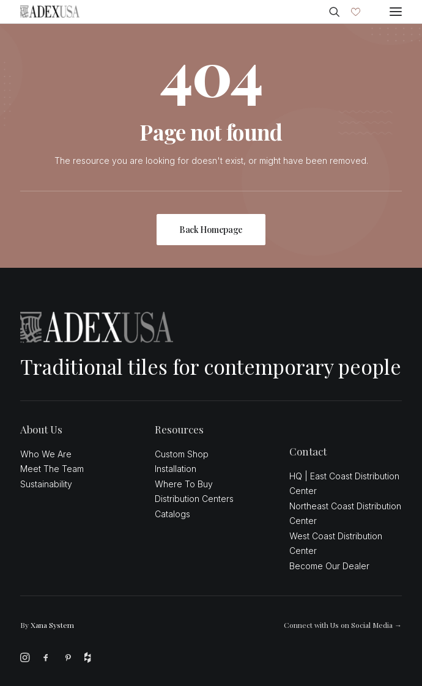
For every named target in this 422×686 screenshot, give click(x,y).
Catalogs (172, 514)
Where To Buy (184, 484)
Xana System (52, 625)
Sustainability (46, 484)
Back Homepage (211, 229)
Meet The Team (52, 468)
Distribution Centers (194, 498)
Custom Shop (182, 454)
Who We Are (46, 454)
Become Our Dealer (329, 566)
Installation (175, 468)
